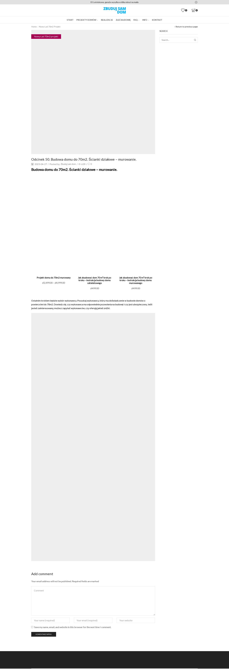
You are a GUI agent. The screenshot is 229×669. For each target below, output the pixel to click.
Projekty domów (87, 20)
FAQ (136, 20)
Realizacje (107, 20)
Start (70, 20)
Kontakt (157, 20)
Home (34, 26)
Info (145, 20)
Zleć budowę (123, 20)
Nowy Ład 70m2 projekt (50, 26)
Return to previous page (187, 26)
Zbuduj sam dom (69, 164)
